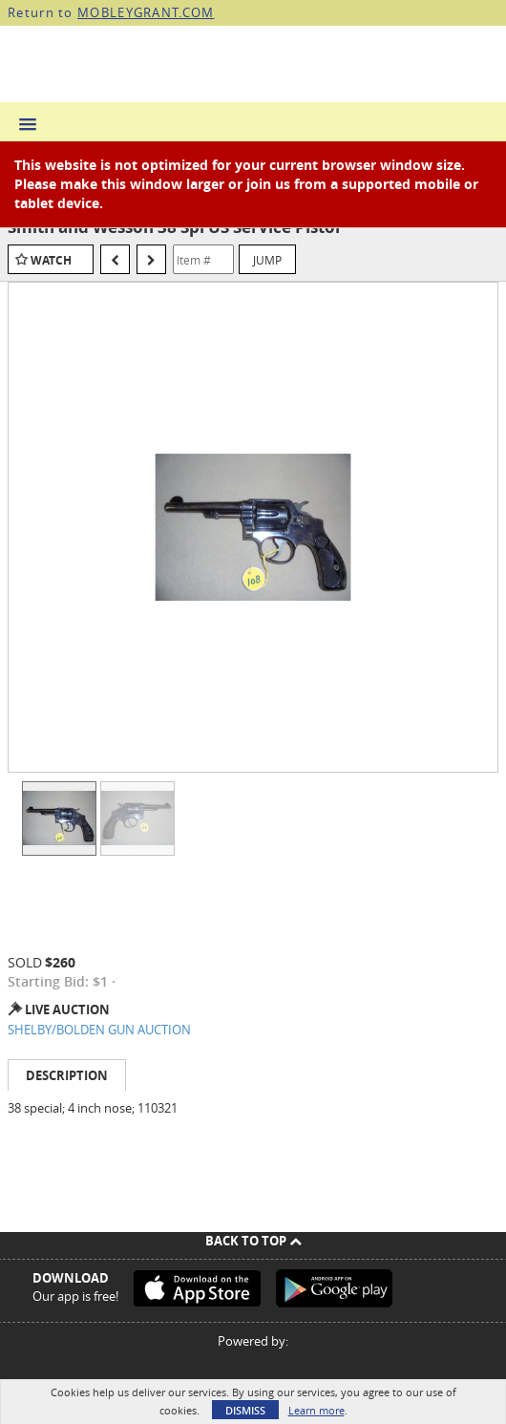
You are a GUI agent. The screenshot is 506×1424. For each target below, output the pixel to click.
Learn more (316, 1410)
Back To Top (253, 1240)
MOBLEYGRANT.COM (146, 12)
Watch (51, 260)
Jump (267, 259)
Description (67, 1075)
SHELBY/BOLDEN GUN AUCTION (99, 1029)
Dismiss (245, 1410)
